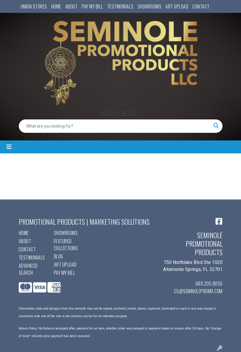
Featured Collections (66, 245)
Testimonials (120, 6)
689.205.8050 (209, 283)
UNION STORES (34, 6)
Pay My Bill (92, 6)
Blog (58, 256)
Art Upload (176, 6)
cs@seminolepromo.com (198, 291)
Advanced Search (28, 269)
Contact (201, 6)
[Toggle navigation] (9, 147)
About (71, 6)
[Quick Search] (114, 126)
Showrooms (150, 6)
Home (56, 6)
